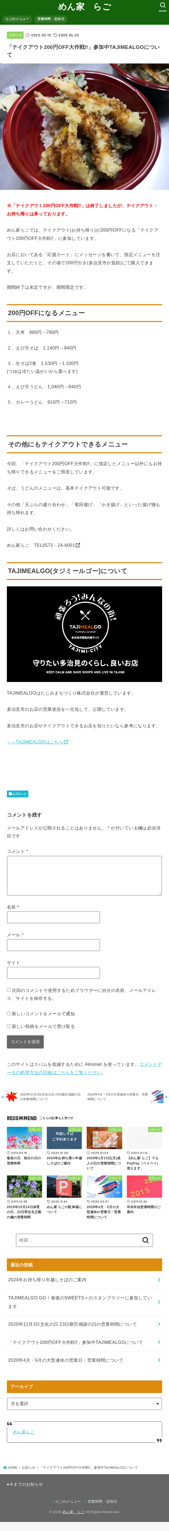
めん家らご (23, 1441)
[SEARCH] (163, 7)
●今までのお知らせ (25, 1493)
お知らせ (15, 35)
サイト (13, 969)
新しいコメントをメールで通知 (43, 1020)
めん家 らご (84, 7)
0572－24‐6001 (58, 545)
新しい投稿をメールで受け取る (43, 1032)
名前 (13, 913)
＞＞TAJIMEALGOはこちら (35, 741)
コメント (17, 851)
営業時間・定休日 (50, 19)
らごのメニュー (17, 19)
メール (15, 941)
